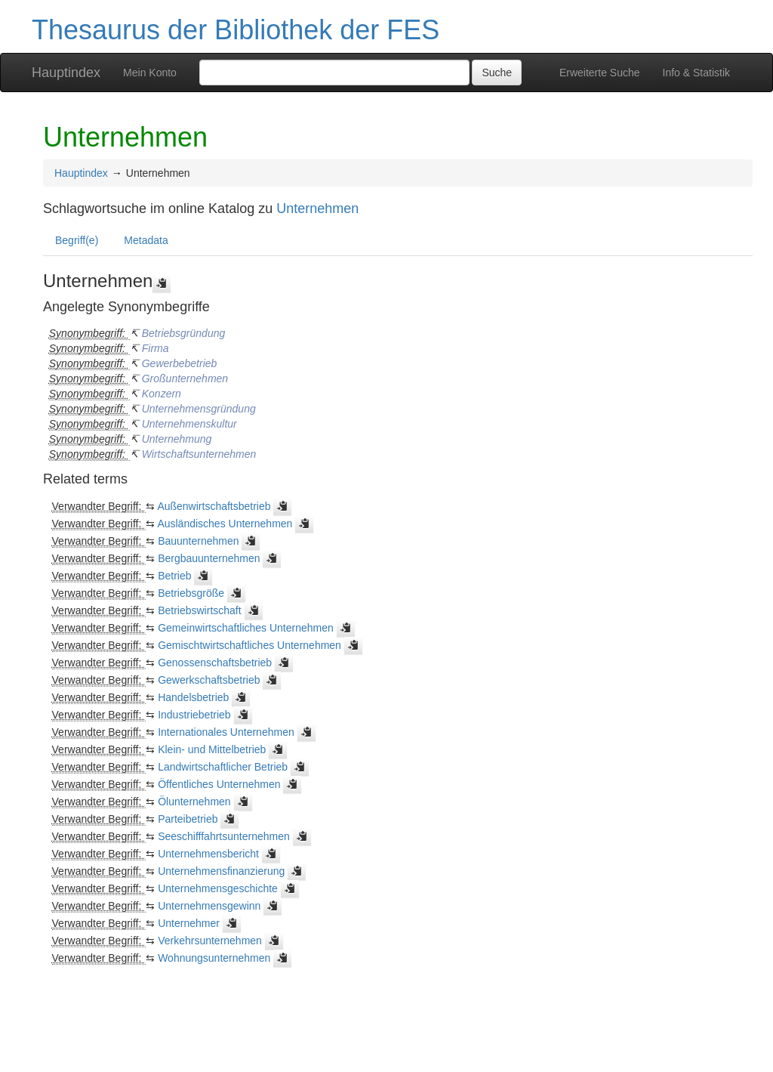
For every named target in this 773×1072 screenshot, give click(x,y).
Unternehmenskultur (189, 424)
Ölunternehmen (194, 802)
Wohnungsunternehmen (214, 958)
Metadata (146, 240)
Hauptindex (66, 72)
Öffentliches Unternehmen (219, 784)
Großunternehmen (185, 378)
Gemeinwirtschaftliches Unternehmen (246, 628)
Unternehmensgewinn (209, 906)
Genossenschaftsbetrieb (215, 662)
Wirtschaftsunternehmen (199, 454)
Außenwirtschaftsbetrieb (213, 506)
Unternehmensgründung (199, 409)
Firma (155, 348)
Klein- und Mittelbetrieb (212, 749)
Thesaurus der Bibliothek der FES (235, 29)
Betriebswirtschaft (199, 610)
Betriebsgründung (184, 333)
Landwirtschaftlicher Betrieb (223, 767)
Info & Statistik (696, 72)
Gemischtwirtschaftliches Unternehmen (249, 645)
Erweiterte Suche (599, 72)
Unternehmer (189, 923)
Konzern (161, 394)
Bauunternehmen (198, 541)
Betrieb (174, 576)
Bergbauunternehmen (209, 558)
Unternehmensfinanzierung (221, 871)
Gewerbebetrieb (179, 363)
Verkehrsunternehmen (210, 941)
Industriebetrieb (194, 715)
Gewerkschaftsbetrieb (209, 680)
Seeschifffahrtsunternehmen (224, 836)
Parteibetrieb (187, 819)
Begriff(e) (76, 240)
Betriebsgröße (191, 593)
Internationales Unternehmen (226, 732)
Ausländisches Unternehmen (224, 523)
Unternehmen (317, 208)
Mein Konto (150, 72)
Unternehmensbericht (208, 854)
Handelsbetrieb (193, 697)
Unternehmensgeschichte (218, 888)
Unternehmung (177, 439)
